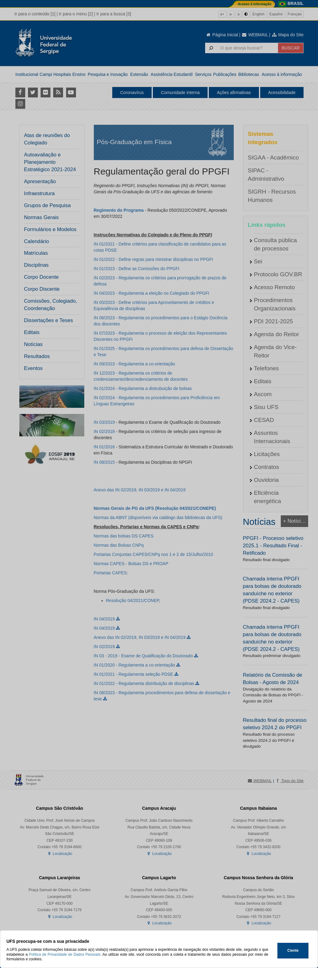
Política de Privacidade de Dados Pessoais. (65, 954)
